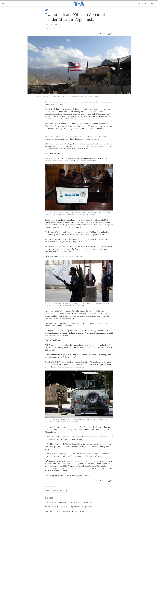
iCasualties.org (97, 146)
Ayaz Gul (58, 25)
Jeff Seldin (50, 25)
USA (46, 10)
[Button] (103, 33)
